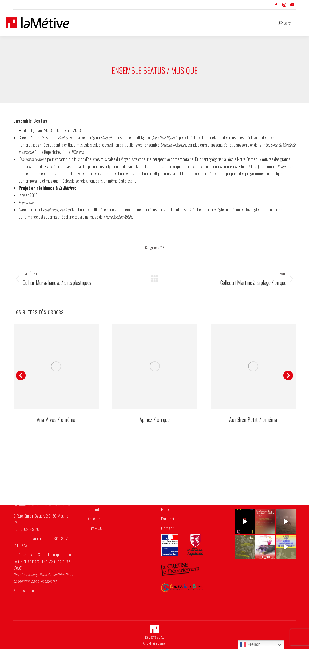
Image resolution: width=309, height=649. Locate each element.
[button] (21, 375)
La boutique (96, 509)
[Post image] (56, 366)
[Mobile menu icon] (300, 22)
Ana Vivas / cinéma (56, 419)
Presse (166, 509)
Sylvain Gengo (156, 643)
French (250, 645)
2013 (160, 247)
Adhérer (93, 519)
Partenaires (170, 519)
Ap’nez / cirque (155, 419)
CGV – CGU (96, 528)
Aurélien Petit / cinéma (253, 419)
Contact (167, 528)
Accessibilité (23, 590)
